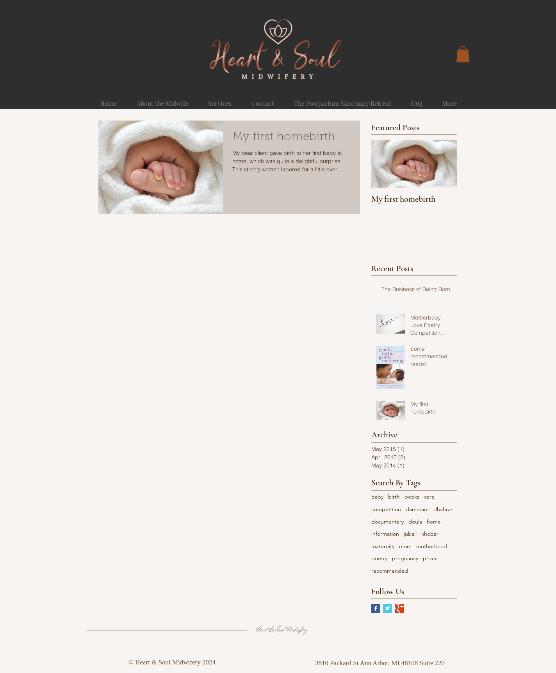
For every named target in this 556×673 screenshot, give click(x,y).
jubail (410, 533)
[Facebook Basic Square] (375, 608)
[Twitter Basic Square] (387, 608)
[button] (463, 54)
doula (415, 521)
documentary (387, 521)
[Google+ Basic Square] (399, 608)
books (412, 496)
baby (377, 496)
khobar (429, 533)
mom (405, 546)
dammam (417, 509)
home (434, 521)
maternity (382, 546)
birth (394, 496)
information (385, 533)
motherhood (431, 546)
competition (386, 509)
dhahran (443, 509)
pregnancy (405, 558)
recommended (389, 570)
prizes (430, 558)
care (429, 496)
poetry (379, 558)
